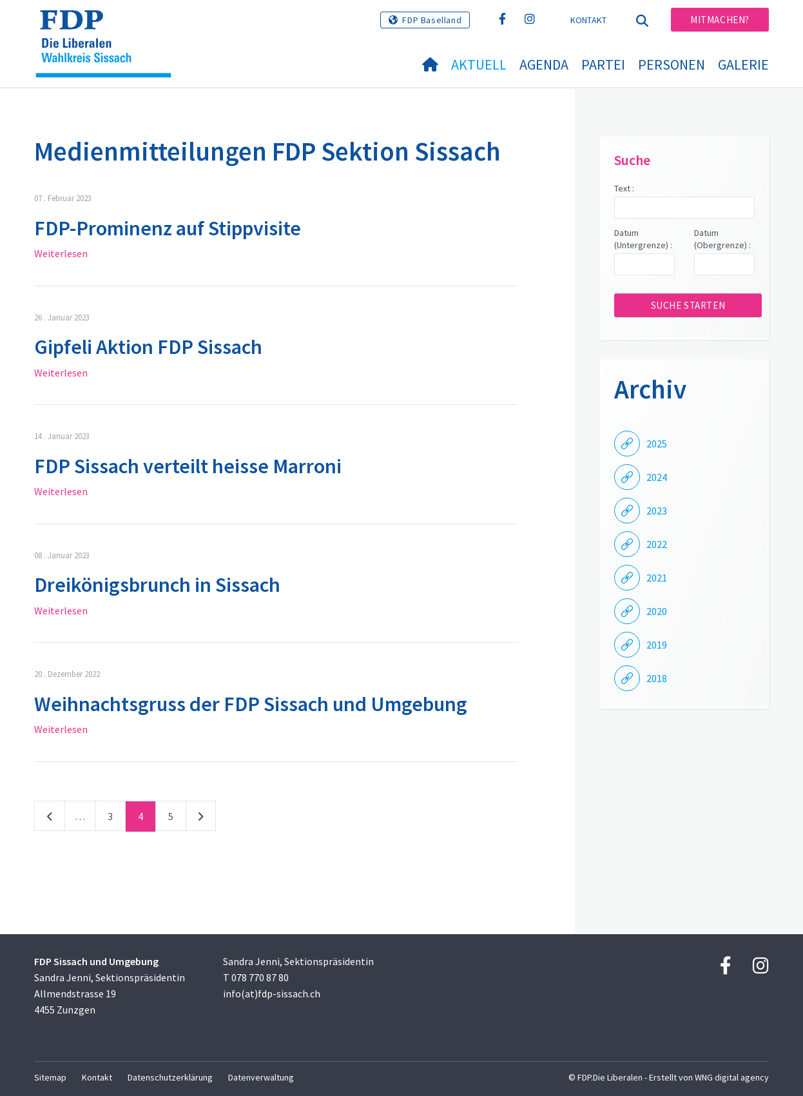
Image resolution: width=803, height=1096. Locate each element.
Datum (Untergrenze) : (643, 239)
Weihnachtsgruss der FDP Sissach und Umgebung (250, 704)
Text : (624, 188)
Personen (671, 64)
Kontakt (588, 20)
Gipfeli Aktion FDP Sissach (148, 347)
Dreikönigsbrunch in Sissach (157, 585)
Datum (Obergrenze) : (722, 239)
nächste (200, 818)
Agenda (543, 64)
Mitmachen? (720, 20)
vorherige (49, 818)
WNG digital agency (732, 1077)
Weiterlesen (61, 253)
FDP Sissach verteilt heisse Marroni (188, 466)
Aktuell (479, 64)
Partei (603, 64)
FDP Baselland (431, 20)
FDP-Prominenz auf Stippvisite (167, 228)
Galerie (743, 64)
